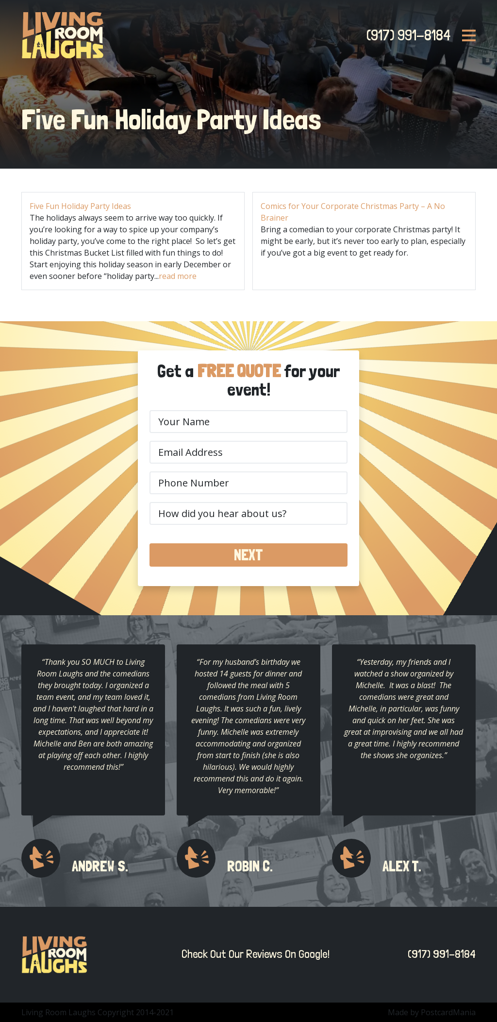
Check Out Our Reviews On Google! (253, 954)
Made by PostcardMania (432, 1012)
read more (178, 276)
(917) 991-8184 (405, 35)
